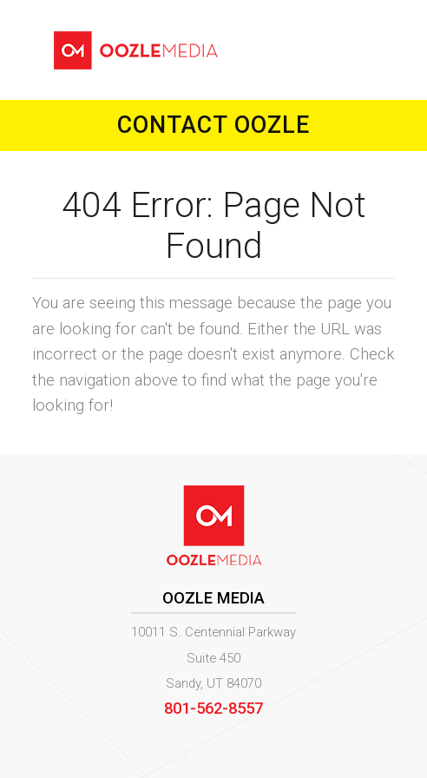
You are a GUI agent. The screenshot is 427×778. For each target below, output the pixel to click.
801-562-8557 (213, 708)
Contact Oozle (213, 125)
